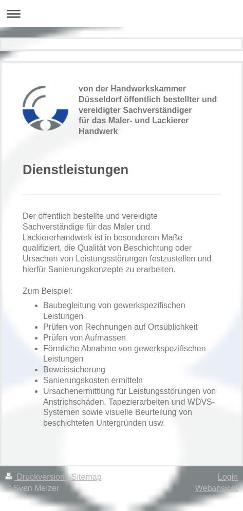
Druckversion (36, 476)
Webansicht (216, 488)
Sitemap (86, 476)
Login (228, 476)
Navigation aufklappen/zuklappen (121, 14)
